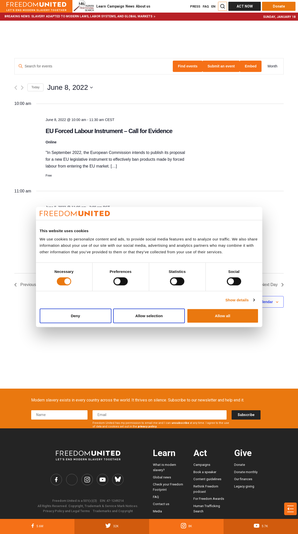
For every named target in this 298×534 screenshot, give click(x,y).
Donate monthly (246, 472)
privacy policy (147, 426)
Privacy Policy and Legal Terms (66, 511)
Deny (75, 316)
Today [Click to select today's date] (35, 87)
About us (143, 6)
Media (157, 511)
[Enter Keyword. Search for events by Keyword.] (94, 66)
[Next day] (22, 87)
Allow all (222, 316)
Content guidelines (207, 479)
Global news (162, 477)
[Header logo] (36, 6)
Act (200, 453)
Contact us (161, 504)
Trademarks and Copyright (113, 511)
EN (213, 6)
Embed (251, 66)
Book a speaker (204, 472)
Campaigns (201, 465)
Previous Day (29, 284)
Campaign (115, 6)
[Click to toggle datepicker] (70, 88)
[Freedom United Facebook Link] (56, 479)
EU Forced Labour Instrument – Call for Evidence (109, 131)
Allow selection (149, 316)
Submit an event (221, 66)
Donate (239, 465)
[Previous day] (15, 87)
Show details (237, 300)
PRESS (195, 6)
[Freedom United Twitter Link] (71, 479)
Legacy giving (244, 486)
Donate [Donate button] (279, 6)
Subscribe (246, 415)
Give (243, 453)
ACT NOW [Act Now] (245, 6)
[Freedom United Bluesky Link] (118, 479)
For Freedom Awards (208, 499)
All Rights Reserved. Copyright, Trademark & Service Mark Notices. (87, 506)
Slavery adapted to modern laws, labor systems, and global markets (91, 16)
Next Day (272, 284)
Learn (101, 6)
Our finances (243, 479)
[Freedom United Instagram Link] (87, 479)
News (130, 6)
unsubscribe (180, 423)
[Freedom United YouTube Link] (102, 479)
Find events (187, 66)
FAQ (206, 6)
